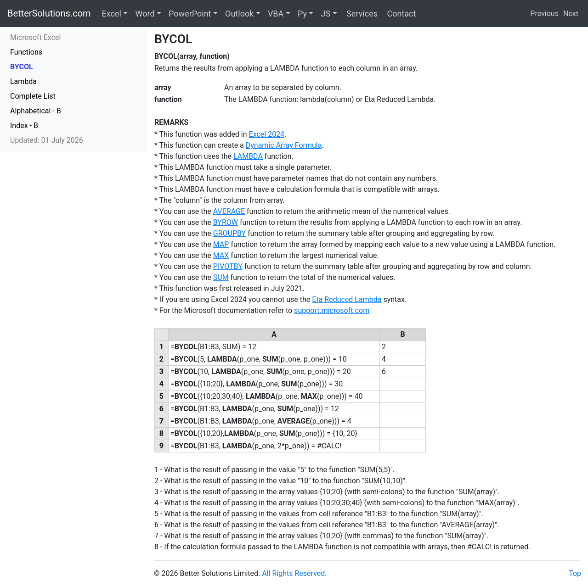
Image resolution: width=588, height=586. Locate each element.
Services (361, 13)
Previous (544, 13)
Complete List (33, 96)
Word (144, 13)
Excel (111, 13)
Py (302, 13)
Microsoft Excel (35, 37)
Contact (400, 13)
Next (570, 13)
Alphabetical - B (35, 110)
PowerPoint (190, 13)
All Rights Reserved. (294, 573)
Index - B (24, 125)
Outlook (239, 13)
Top (575, 573)
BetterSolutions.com (49, 13)
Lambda (23, 81)
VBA (275, 13)
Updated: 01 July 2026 (46, 140)
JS (325, 13)
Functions (26, 52)
